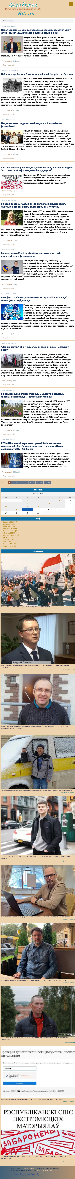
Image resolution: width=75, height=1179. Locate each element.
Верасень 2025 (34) (10, 537)
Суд (14, 191)
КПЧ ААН (16, 472)
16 (38, 507)
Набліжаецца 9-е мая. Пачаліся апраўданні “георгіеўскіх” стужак (37, 74)
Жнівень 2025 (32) (10, 540)
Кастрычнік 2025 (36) (11, 535)
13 (6, 507)
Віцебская (23, 4)
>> (49, 483)
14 (17, 507)
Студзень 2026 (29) (10, 529)
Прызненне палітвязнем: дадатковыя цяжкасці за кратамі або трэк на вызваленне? (36, 917)
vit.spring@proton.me (44, 1170)
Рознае (15, 240)
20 (6, 510)
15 (27, 507)
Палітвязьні (16, 61)
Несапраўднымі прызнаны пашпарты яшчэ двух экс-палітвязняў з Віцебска (33, 1099)
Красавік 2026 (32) (10, 522)
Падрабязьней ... (9, 65)
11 (59, 503)
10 (41, 483)
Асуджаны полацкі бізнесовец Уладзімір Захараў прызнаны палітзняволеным (33, 980)
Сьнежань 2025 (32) (10, 531)
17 (49, 507)
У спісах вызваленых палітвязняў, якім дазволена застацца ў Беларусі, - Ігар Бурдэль (36, 790)
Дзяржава (16, 110)
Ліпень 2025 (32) (9, 542)
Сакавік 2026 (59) (9, 524)
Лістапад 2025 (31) (10, 533)
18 (59, 507)
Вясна (26, 13)
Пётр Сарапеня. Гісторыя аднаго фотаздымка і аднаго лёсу (25, 606)
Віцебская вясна (28, 1168)
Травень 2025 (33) (10, 546)
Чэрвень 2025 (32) (10, 544)
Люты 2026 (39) (9, 526)
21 (17, 510)
